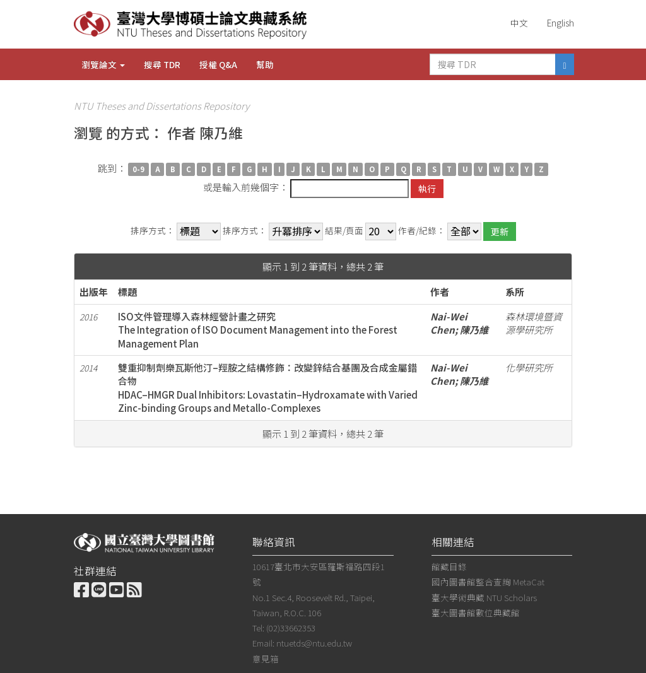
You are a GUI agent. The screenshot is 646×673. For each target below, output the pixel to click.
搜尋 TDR (162, 64)
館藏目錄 (449, 566)
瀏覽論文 (103, 64)
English (560, 22)
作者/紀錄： (421, 231)
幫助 (265, 64)
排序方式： (153, 231)
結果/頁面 (344, 231)
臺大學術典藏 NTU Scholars (484, 597)
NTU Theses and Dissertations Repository (161, 105)
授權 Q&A (218, 64)
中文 (519, 22)
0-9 (138, 169)
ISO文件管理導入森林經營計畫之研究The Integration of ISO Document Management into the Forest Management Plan (257, 330)
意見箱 (265, 658)
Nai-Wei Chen (448, 323)
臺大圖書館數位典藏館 (476, 612)
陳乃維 (474, 329)
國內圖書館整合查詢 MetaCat (488, 581)
